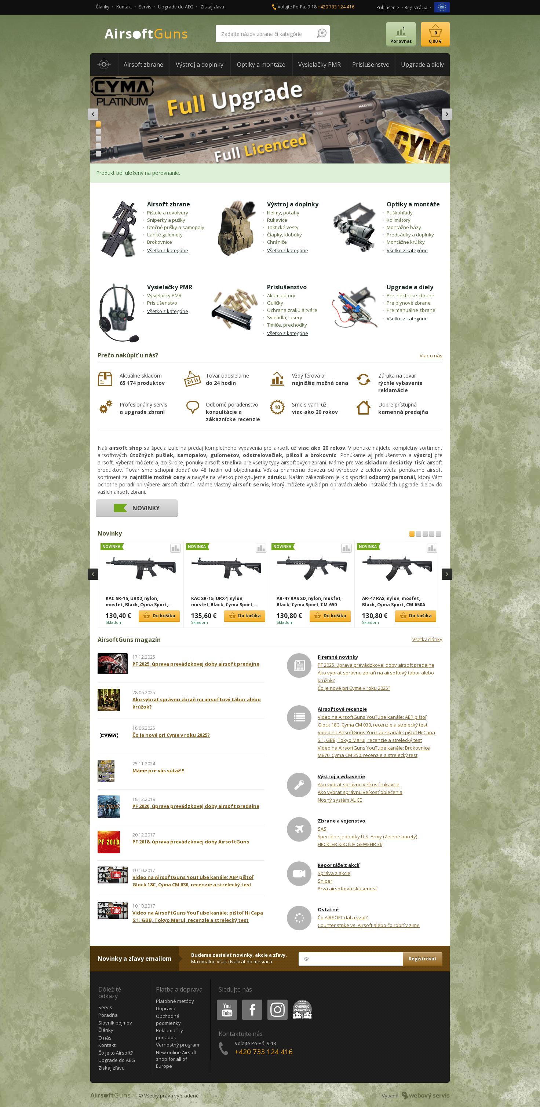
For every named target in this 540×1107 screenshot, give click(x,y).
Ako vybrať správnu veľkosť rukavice (358, 784)
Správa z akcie (334, 873)
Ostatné (328, 909)
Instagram (277, 1001)
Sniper (325, 881)
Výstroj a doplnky (292, 204)
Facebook (251, 1001)
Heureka (301, 1001)
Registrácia (416, 7)
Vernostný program (177, 1044)
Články (102, 7)
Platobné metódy (175, 1001)
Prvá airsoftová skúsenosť (347, 888)
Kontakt (124, 7)
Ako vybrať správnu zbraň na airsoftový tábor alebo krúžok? (376, 676)
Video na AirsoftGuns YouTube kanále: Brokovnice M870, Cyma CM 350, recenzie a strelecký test (374, 751)
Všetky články (427, 639)
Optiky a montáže (413, 204)
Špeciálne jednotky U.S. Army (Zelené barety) (367, 836)
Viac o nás (431, 355)
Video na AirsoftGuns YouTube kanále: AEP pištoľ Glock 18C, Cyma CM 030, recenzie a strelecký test (372, 721)
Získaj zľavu (212, 7)
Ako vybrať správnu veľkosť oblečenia (360, 792)
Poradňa (108, 1015)
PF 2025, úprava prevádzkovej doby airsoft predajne (376, 665)
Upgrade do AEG (175, 7)
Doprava (165, 1008)
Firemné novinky (338, 657)
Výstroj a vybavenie (341, 776)
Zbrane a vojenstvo (341, 820)
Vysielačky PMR (169, 287)
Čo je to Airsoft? (115, 1052)
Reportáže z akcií (339, 865)
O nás (105, 1037)
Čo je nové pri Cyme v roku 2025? (354, 688)
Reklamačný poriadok (169, 1034)
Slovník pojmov (115, 1022)
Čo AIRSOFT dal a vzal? (343, 917)
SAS (322, 828)
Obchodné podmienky (168, 1019)
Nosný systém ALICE (340, 800)
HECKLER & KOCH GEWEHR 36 (350, 844)
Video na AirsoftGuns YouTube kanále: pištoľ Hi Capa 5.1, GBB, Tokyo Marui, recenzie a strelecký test (376, 736)
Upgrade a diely (410, 287)
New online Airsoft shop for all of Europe (176, 1059)
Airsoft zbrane (168, 204)
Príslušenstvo (287, 287)
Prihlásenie (387, 7)
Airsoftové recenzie (342, 709)
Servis (145, 7)
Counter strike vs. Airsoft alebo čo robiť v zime (369, 925)
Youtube (225, 1001)
